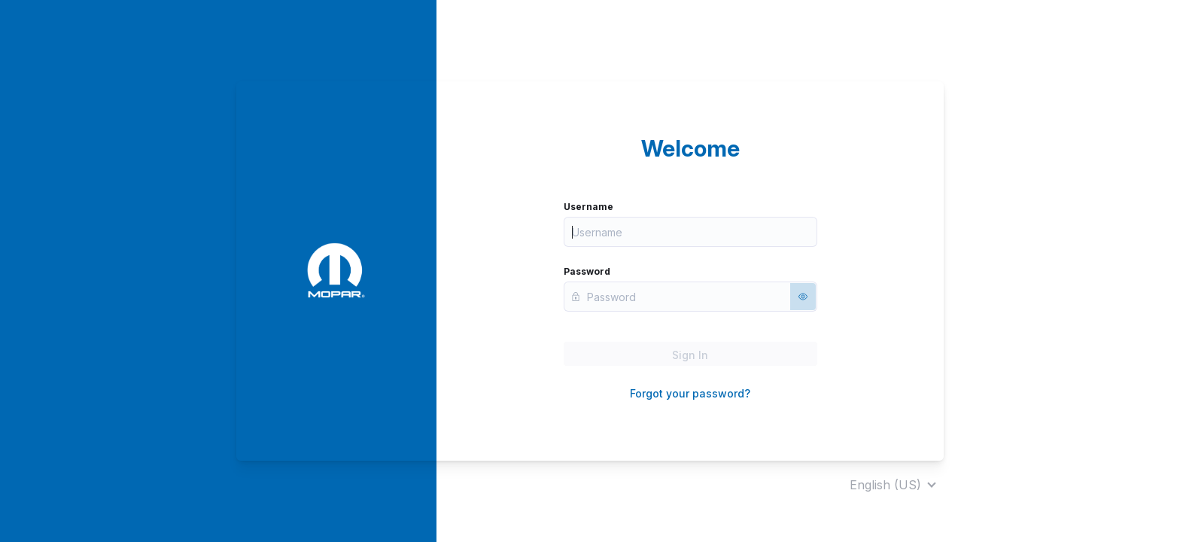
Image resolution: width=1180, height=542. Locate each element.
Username (588, 206)
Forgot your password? (690, 393)
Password (587, 271)
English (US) (885, 484)
